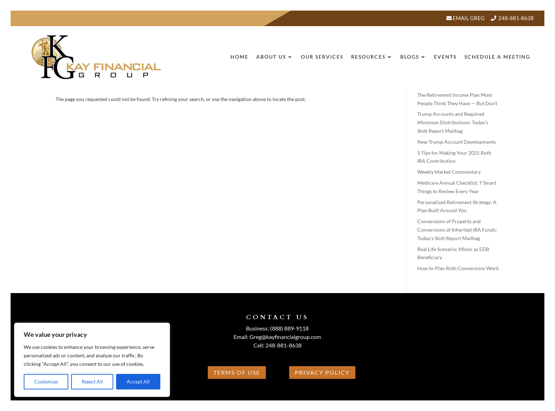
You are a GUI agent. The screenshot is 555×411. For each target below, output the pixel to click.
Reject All (92, 382)
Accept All (138, 382)
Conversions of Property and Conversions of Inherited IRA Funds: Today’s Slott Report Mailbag (457, 229)
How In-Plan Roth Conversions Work (458, 268)
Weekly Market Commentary (449, 172)
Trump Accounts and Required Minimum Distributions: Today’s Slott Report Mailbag (452, 122)
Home (239, 57)
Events (445, 57)
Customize (46, 382)
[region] (92, 360)
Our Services (322, 57)
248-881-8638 (516, 18)
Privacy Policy (322, 372)
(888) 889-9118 (289, 328)
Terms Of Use (236, 372)
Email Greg (468, 18)
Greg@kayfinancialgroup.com (285, 336)
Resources (368, 57)
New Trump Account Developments (456, 142)
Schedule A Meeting (497, 57)
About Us (271, 57)
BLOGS (409, 57)
